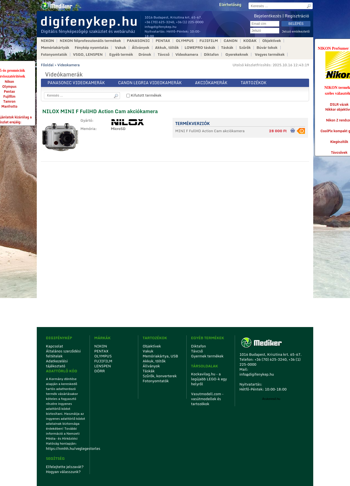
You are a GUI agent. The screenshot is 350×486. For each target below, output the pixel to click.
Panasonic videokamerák (76, 82)
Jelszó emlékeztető (296, 31)
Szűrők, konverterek (160, 375)
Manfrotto (9, 106)
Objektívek (271, 41)
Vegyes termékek (270, 54)
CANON (230, 41)
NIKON (47, 41)
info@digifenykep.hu (160, 26)
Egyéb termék (121, 54)
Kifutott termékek (143, 95)
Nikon (9, 81)
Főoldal (47, 65)
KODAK (250, 41)
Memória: (88, 129)
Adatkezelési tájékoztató (57, 363)
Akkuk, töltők (167, 47)
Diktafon (211, 54)
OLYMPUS (185, 41)
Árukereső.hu (271, 398)
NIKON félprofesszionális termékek (90, 41)
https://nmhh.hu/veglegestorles (66, 448)
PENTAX (163, 41)
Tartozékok (254, 82)
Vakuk (120, 47)
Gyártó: (86, 120)
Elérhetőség (230, 5)
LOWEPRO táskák (200, 47)
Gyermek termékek (207, 356)
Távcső (164, 54)
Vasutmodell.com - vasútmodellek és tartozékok (207, 398)
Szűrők (245, 47)
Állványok (140, 47)
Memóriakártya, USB (160, 356)
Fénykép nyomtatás (91, 47)
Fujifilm (9, 96)
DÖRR (99, 370)
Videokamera (186, 54)
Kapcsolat (54, 346)
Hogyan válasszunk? (63, 471)
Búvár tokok (267, 47)
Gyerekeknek (236, 54)
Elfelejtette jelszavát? (65, 466)
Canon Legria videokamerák (150, 82)
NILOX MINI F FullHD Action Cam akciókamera (100, 111)
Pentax (9, 91)
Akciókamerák (211, 82)
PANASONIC (138, 41)
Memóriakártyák (55, 47)
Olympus (9, 86)
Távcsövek (339, 152)
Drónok (145, 54)
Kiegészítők (339, 141)
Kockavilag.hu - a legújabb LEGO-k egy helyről (209, 378)
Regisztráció (297, 15)
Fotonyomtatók (54, 54)
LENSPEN (102, 365)
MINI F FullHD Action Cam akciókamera (210, 131)
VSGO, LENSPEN (88, 54)
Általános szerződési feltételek (63, 353)
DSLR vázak (339, 104)
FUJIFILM (209, 41)
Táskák (227, 47)
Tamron (9, 101)
